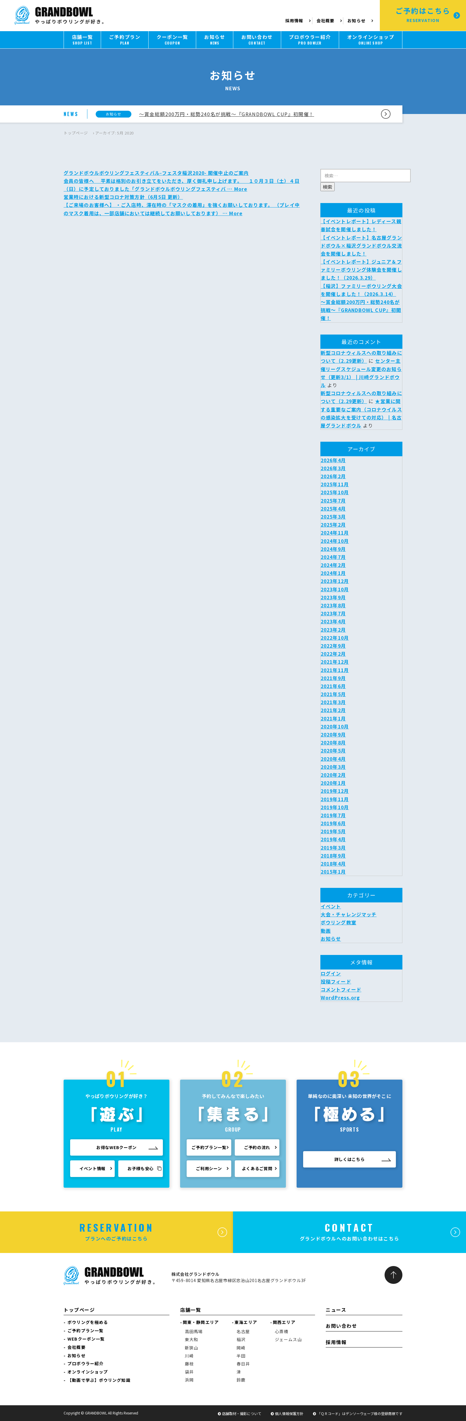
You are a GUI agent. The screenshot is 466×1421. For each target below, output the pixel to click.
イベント (331, 906)
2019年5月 (333, 831)
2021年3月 (333, 702)
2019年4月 (333, 839)
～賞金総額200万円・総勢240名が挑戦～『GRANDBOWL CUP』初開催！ (226, 114)
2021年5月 (333, 694)
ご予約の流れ (257, 1150)
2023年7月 (333, 613)
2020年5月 (333, 750)
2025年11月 (335, 484)
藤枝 (189, 1364)
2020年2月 (333, 774)
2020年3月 (333, 766)
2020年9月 (333, 734)
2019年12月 (335, 790)
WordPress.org (340, 997)
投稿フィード (336, 981)
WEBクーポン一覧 (86, 1339)
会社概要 (325, 20)
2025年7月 (333, 500)
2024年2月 (333, 564)
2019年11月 (335, 799)
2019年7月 (333, 815)
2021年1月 (333, 718)
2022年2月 (333, 653)
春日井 (243, 1364)
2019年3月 (333, 847)
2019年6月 (333, 823)
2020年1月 (333, 782)
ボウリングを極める (87, 1322)
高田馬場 (194, 1331)
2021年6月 (333, 686)
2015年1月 (333, 871)
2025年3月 (333, 516)
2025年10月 (335, 492)
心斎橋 (281, 1331)
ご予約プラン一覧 (208, 1150)
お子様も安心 (144, 1169)
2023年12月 (335, 580)
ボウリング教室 (338, 922)
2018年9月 (333, 855)
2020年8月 (333, 742)
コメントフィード (341, 989)
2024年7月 (333, 556)
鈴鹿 (241, 1380)
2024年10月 (335, 540)
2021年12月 (335, 661)
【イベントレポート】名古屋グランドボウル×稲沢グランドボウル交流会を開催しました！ (361, 245)
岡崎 (241, 1348)
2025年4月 (333, 508)
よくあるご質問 (257, 1171)
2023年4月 (333, 621)
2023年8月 (333, 605)
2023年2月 (333, 629)
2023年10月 (335, 589)
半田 (241, 1356)
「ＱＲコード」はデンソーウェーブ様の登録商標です (359, 1413)
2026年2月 (333, 476)
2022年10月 (335, 637)
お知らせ (356, 20)
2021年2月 (333, 710)
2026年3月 (333, 468)
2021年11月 (335, 670)
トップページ (76, 133)
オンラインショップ (87, 1372)
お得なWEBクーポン (116, 1148)
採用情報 (295, 20)
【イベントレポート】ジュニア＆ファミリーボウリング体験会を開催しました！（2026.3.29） (361, 269)
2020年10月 (335, 726)
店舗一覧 (190, 1309)
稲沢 (241, 1339)
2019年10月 (335, 807)
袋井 (189, 1372)
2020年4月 (333, 758)
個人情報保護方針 (289, 1413)
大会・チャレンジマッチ (349, 914)
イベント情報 (92, 1169)
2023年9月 (333, 597)
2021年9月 (333, 678)
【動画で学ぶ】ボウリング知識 (98, 1380)
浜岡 (189, 1380)
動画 (326, 930)
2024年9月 (333, 548)
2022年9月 (333, 645)
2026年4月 (333, 460)
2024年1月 (333, 572)
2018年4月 (333, 863)
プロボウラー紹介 (85, 1363)
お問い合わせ (341, 1325)
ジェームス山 (288, 1339)
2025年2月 (333, 524)
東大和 (191, 1339)
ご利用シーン (209, 1171)
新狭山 (191, 1348)
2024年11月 (335, 532)
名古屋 (243, 1331)
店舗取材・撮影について (241, 1413)
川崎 (189, 1356)
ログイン (331, 973)
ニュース (336, 1309)
